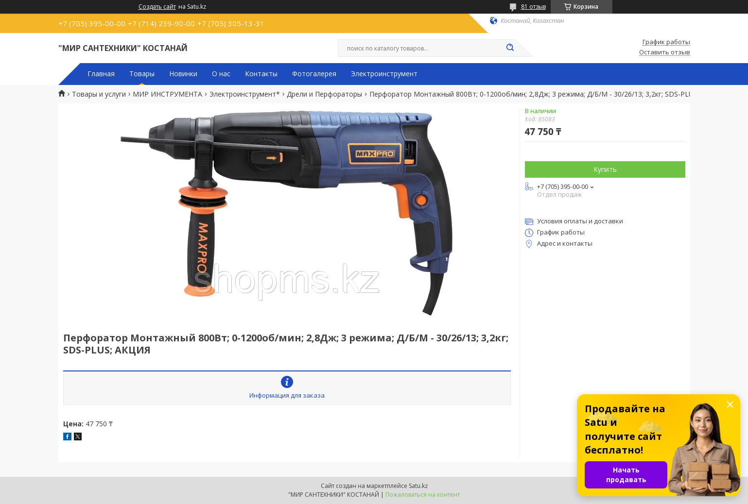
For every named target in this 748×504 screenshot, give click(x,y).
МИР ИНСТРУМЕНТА (167, 94)
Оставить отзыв (664, 52)
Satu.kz (418, 486)
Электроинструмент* (244, 94)
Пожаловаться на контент (422, 494)
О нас (221, 73)
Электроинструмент (384, 73)
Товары (142, 73)
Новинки (183, 73)
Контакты (261, 73)
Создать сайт (157, 6)
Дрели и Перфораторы (324, 94)
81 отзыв (533, 6)
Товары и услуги (99, 94)
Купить (605, 169)
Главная (101, 73)
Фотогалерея (314, 73)
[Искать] (510, 48)
